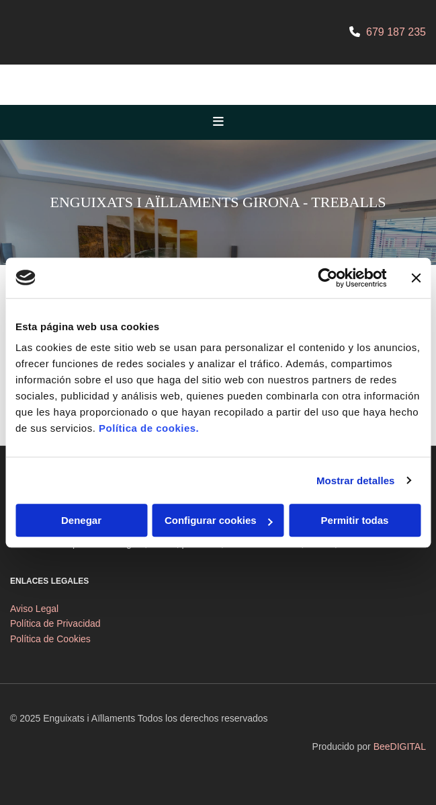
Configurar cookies (219, 520)
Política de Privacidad (55, 623)
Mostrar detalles (355, 480)
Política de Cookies (50, 639)
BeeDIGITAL (400, 746)
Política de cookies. (149, 428)
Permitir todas (355, 520)
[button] (218, 122)
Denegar (81, 520)
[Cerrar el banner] (416, 277)
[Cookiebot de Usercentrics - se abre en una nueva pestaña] (327, 278)
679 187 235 (396, 32)
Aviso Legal (34, 608)
